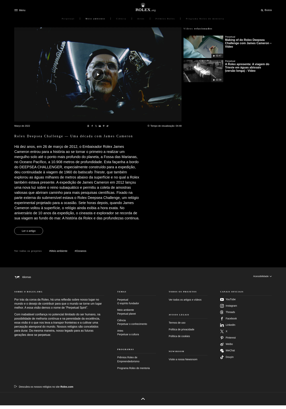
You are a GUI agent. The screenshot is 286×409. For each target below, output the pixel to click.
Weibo (226, 348)
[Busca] (266, 10)
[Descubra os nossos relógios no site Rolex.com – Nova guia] (43, 390)
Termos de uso (177, 326)
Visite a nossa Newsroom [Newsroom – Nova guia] (183, 362)
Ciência (136, 326)
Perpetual (136, 305)
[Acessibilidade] (262, 277)
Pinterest (228, 341)
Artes (136, 336)
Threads (227, 316)
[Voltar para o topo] (143, 402)
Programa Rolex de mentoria (133, 371)
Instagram (228, 309)
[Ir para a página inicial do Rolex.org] (143, 7)
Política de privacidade (181, 333)
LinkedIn (227, 328)
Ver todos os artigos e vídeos (185, 303)
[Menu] (19, 10)
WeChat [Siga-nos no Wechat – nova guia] (227, 354)
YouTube (228, 303)
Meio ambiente (136, 315)
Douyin (226, 360)
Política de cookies (179, 339)
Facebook (228, 322)
